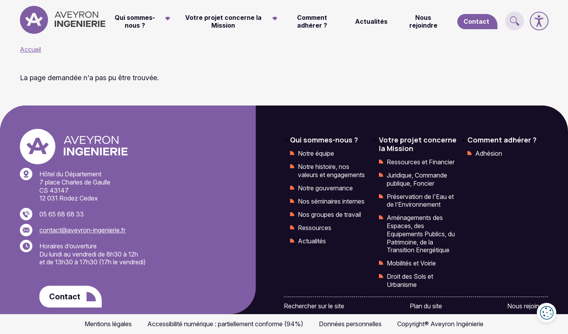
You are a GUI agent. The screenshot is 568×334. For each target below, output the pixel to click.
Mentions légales (108, 324)
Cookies (546, 312)
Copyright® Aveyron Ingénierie (440, 324)
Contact (476, 21)
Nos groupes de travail (329, 214)
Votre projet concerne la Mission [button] (223, 22)
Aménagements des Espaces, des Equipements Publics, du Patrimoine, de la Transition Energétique (421, 234)
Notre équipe (316, 153)
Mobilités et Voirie (411, 263)
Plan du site (426, 306)
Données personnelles (350, 324)
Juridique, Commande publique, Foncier (417, 179)
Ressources (314, 228)
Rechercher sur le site (314, 306)
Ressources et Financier (421, 162)
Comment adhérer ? (312, 22)
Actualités (371, 21)
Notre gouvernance (325, 188)
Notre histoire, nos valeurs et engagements (331, 171)
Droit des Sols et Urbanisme (410, 280)
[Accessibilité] (539, 21)
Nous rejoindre (423, 22)
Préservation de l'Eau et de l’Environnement (420, 201)
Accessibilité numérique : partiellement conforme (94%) (225, 324)
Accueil (30, 49)
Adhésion (488, 153)
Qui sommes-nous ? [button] (135, 22)
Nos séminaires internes (331, 201)
